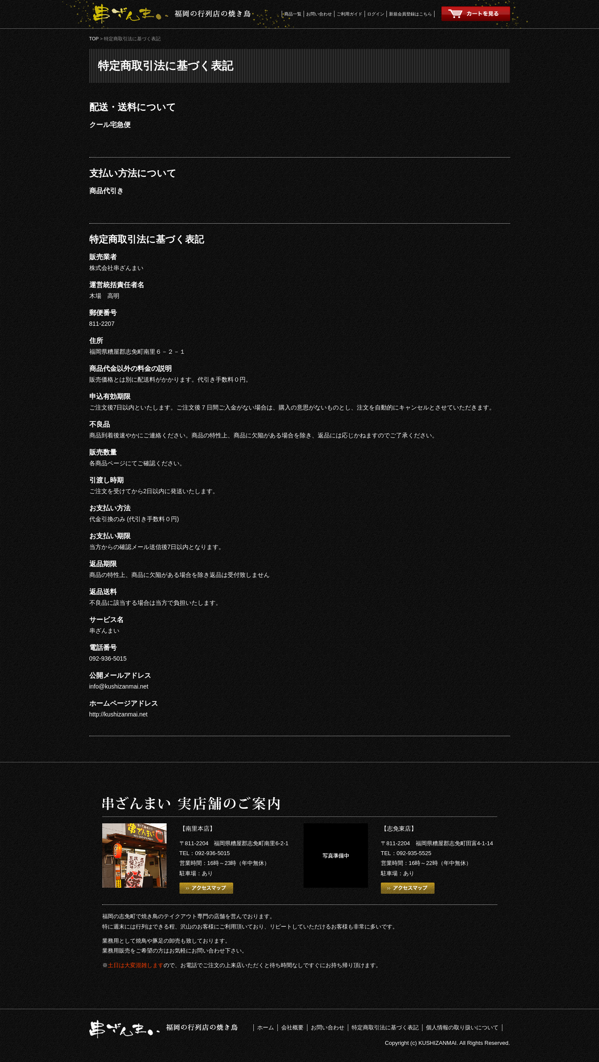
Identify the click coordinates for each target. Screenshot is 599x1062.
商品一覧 (292, 14)
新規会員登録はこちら (410, 14)
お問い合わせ (319, 14)
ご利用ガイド (349, 14)
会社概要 (292, 1027)
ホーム (265, 1027)
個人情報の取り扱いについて (462, 1027)
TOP (94, 38)
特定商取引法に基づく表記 (385, 1027)
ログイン (375, 14)
